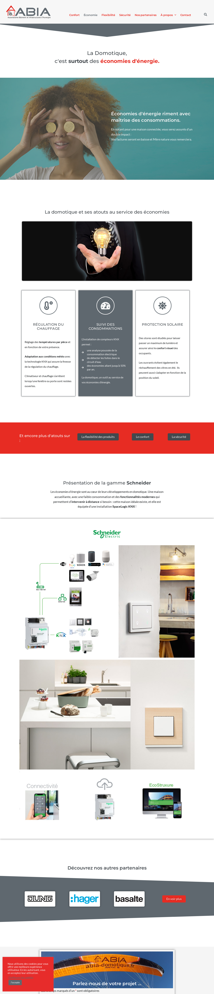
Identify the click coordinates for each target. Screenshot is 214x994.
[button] (205, 14)
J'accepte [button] (15, 982)
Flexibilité (108, 15)
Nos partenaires (146, 15)
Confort (74, 15)
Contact (185, 15)
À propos (168, 15)
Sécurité (125, 15)
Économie (90, 15)
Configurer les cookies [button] (21, 977)
